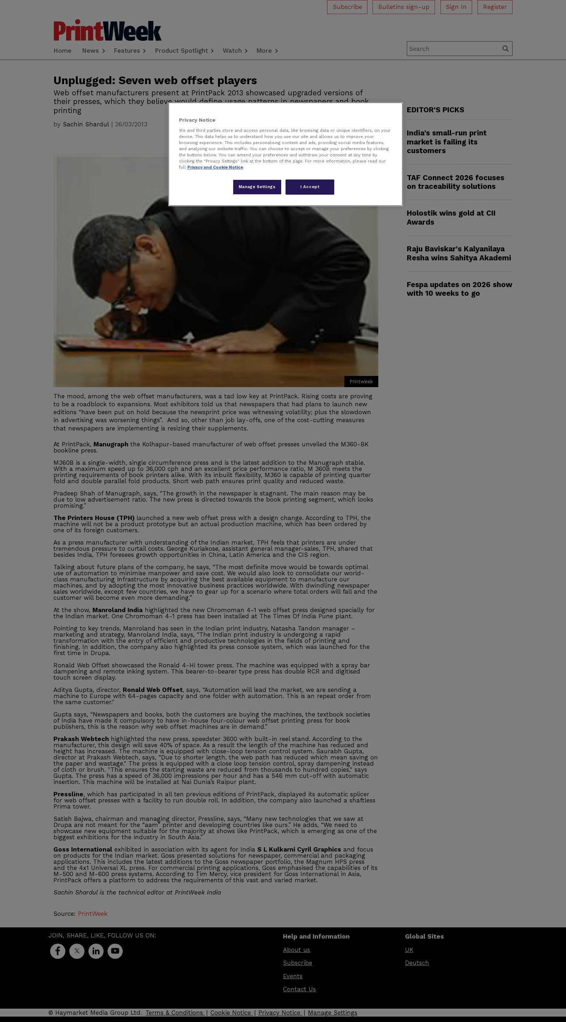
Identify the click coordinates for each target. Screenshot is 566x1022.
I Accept (310, 186)
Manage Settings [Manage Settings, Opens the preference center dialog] (257, 186)
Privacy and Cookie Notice (215, 167)
